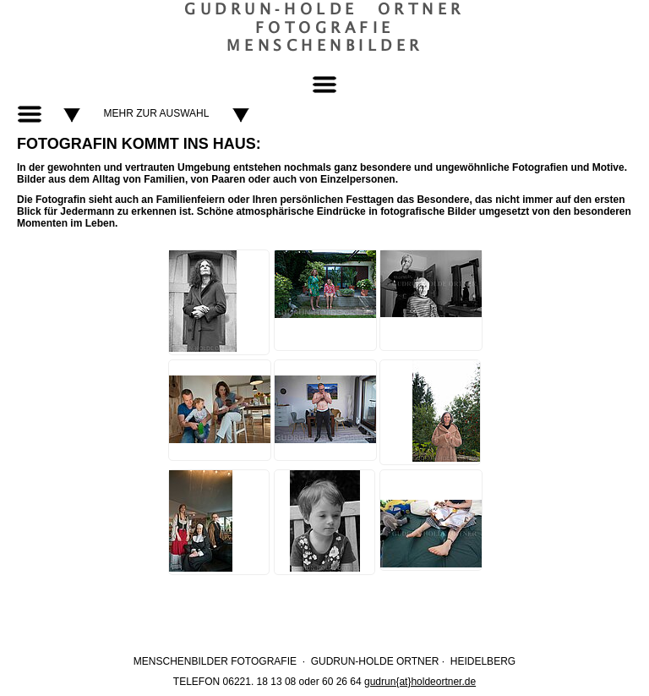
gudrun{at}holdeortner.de (420, 682)
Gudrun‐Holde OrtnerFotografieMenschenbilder (324, 27)
